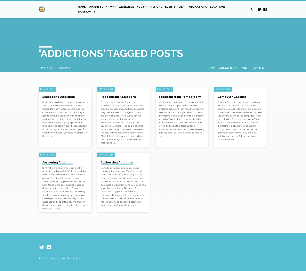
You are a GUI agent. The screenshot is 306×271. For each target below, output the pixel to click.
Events (170, 6)
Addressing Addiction (117, 162)
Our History (98, 6)
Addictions (64, 67)
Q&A (181, 6)
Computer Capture (232, 97)
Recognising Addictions (118, 97)
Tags (245, 67)
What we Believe (122, 6)
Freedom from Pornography (180, 97)
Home (82, 6)
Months (260, 67)
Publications (197, 6)
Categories (228, 67)
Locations (217, 6)
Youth (141, 6)
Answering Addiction (57, 162)
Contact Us (86, 12)
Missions (155, 6)
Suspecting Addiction (58, 97)
